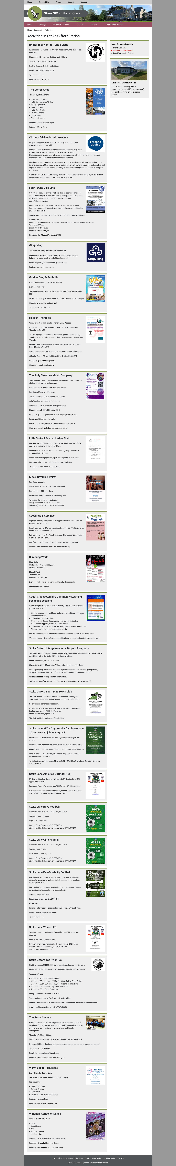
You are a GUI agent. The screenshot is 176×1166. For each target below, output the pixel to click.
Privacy (59, 2)
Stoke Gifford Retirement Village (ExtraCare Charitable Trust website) (63, 681)
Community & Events (114, 25)
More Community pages (122, 44)
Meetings (42, 25)
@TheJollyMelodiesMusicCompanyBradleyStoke (57, 414)
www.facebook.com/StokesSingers (50, 1058)
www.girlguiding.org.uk (46, 267)
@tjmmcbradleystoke (46, 419)
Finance (94, 25)
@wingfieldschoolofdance (48, 1143)
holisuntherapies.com (45, 365)
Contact (83, 2)
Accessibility (44, 2)
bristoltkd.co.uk (42, 79)
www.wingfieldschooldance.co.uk (49, 1147)
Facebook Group (42, 677)
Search (71, 2)
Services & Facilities (61, 25)
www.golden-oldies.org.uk (46, 303)
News (29, 25)
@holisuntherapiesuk (46, 361)
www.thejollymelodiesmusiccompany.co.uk (51, 428)
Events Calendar (119, 48)
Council (80, 25)
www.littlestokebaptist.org (46, 1103)
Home (29, 2)
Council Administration (99, 1163)
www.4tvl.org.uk (42, 231)
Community (38, 30)
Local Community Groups (123, 53)
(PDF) (51, 235)
